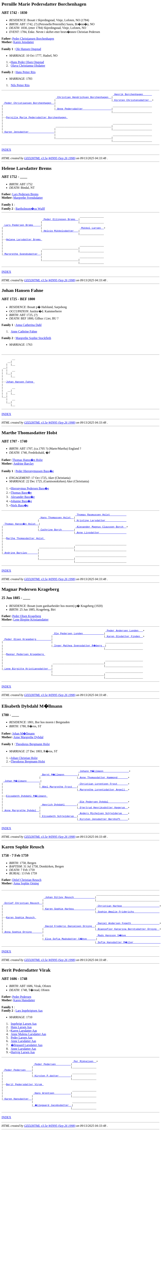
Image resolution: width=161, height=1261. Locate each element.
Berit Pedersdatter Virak (25, 1153)
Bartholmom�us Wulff (30, 218)
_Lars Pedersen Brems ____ (22, 237)
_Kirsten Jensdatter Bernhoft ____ (103, 874)
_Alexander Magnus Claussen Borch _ (100, 558)
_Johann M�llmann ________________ (103, 819)
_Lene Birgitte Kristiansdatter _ (27, 714)
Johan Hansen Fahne (20, 406)
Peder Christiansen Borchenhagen (33, 38)
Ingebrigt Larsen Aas (24, 1087)
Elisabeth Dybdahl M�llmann (27, 846)
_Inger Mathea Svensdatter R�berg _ (79, 687)
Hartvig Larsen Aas (23, 1115)
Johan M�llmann (23, 781)
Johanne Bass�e (21, 530)
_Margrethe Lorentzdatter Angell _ (103, 839)
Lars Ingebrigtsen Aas (28, 1074)
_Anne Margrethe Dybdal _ (21, 864)
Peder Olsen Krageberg (26, 654)
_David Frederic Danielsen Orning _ (69, 988)
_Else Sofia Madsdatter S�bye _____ (70, 1002)
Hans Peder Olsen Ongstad (27, 62)
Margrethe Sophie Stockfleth (33, 357)
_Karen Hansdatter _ (17, 1170)
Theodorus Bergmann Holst (32, 792)
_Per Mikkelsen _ (84, 1125)
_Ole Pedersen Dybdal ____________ (103, 853)
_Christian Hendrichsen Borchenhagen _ (83, 98)
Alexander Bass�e (23, 526)
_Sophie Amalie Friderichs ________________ (127, 971)
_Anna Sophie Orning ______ (22, 995)
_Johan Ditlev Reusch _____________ (69, 953)
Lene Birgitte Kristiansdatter (31, 658)
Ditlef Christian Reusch (26, 935)
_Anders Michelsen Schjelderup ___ (103, 867)
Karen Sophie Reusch (21, 978)
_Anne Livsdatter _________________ (100, 565)
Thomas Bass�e (21, 522)
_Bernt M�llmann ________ (59, 822)
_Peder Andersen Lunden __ (124, 669)
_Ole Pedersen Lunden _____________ (78, 673)
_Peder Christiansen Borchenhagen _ (28, 105)
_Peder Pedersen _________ (52, 1128)
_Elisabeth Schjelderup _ (59, 871)
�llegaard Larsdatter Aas (26, 1108)
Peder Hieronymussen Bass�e (34, 500)
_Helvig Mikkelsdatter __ (60, 244)
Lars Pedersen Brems (25, 204)
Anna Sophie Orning (26, 938)
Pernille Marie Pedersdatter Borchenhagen (37, 122)
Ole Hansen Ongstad (28, 49)
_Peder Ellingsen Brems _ (60, 230)
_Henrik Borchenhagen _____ (132, 94)
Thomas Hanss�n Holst (27, 489)
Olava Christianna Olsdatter (28, 65)
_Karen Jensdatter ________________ (28, 140)
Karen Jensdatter (23, 42)
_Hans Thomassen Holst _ (56, 548)
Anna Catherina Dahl (28, 344)
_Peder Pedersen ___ (17, 1135)
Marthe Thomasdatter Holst (25, 572)
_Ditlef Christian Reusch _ (22, 960)
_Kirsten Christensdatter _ (132, 101)
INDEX (6, 159)
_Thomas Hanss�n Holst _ (21, 555)
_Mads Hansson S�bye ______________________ (128, 998)
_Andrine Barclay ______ (20, 589)
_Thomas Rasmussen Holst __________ (100, 544)
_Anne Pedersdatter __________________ (83, 112)
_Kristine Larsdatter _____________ (100, 551)
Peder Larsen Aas (21, 1101)
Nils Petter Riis (20, 85)
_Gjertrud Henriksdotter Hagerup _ (103, 860)
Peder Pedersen (21, 1060)
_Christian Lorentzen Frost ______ (103, 833)
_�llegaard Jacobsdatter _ (52, 1177)
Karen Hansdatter (24, 1063)
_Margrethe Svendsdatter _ (22, 271)
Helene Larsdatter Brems (24, 254)
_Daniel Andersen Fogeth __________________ (127, 985)
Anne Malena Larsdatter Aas (28, 1097)
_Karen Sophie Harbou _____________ (69, 967)
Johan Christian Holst (24, 806)
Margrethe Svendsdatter (28, 207)
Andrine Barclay (23, 493)
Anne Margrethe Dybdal (28, 785)
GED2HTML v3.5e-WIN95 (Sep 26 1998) (49, 168)
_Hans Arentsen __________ (52, 1163)
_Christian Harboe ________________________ (127, 964)
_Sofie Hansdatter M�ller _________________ (128, 1005)
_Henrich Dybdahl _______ (59, 857)
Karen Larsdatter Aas (24, 1094)
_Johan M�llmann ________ (22, 829)
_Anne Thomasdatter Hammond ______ (103, 826)
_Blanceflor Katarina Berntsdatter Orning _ (127, 992)
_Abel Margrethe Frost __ (59, 836)
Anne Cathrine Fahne (24, 351)
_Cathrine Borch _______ (56, 562)
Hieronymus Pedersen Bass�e (30, 517)
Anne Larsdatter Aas (23, 1104)
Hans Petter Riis (25, 72)
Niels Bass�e (19, 534)
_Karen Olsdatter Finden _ (124, 676)
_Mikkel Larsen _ (92, 240)
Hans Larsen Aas (21, 1090)
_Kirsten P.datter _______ (52, 1142)
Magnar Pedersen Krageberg (25, 697)
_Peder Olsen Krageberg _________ (27, 680)
